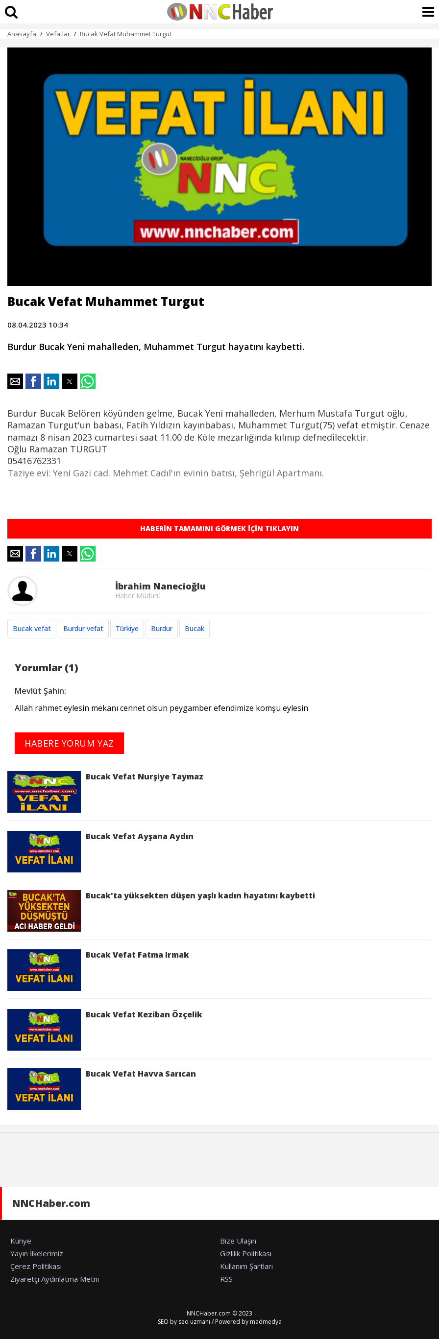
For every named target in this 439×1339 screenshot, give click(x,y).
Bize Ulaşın (238, 1240)
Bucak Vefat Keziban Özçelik (104, 1030)
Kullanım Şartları (246, 1266)
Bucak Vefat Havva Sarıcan (101, 1089)
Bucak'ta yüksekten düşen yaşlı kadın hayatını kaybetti (161, 911)
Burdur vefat (83, 628)
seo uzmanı (194, 1321)
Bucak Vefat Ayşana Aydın (100, 851)
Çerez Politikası (36, 1266)
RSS (226, 1279)
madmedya (266, 1321)
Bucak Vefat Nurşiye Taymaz (105, 792)
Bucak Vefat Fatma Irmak (98, 970)
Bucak (194, 628)
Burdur (161, 628)
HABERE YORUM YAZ (69, 743)
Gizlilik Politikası (245, 1253)
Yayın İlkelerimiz (36, 1253)
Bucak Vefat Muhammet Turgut (125, 33)
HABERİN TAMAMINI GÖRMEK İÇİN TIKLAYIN (219, 528)
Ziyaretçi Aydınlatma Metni (54, 1279)
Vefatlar (58, 33)
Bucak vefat (32, 628)
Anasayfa (21, 33)
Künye (20, 1240)
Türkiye (127, 628)
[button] (15, 381)
